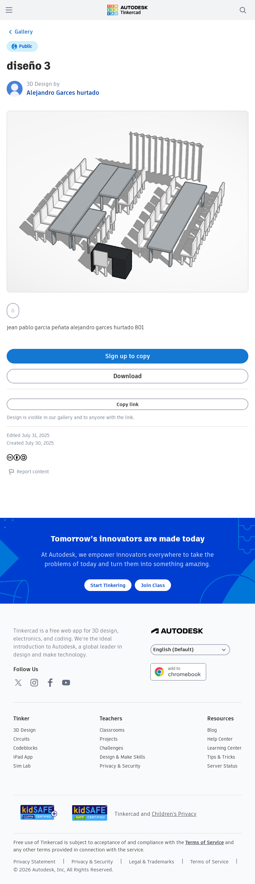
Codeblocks (25, 748)
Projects (109, 739)
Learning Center (224, 748)
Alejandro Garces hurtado (63, 92)
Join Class (153, 585)
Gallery (20, 32)
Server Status (222, 766)
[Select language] (190, 650)
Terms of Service (204, 842)
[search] (243, 10)
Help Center (220, 739)
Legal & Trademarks (151, 861)
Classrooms (112, 730)
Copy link (127, 404)
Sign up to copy (127, 356)
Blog (212, 730)
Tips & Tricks (221, 757)
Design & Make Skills (122, 757)
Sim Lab (22, 766)
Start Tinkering (108, 585)
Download (127, 376)
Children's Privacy (174, 814)
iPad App (23, 757)
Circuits (21, 739)
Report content (28, 472)
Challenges (111, 748)
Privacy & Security (120, 766)
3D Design (24, 730)
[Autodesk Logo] (177, 631)
